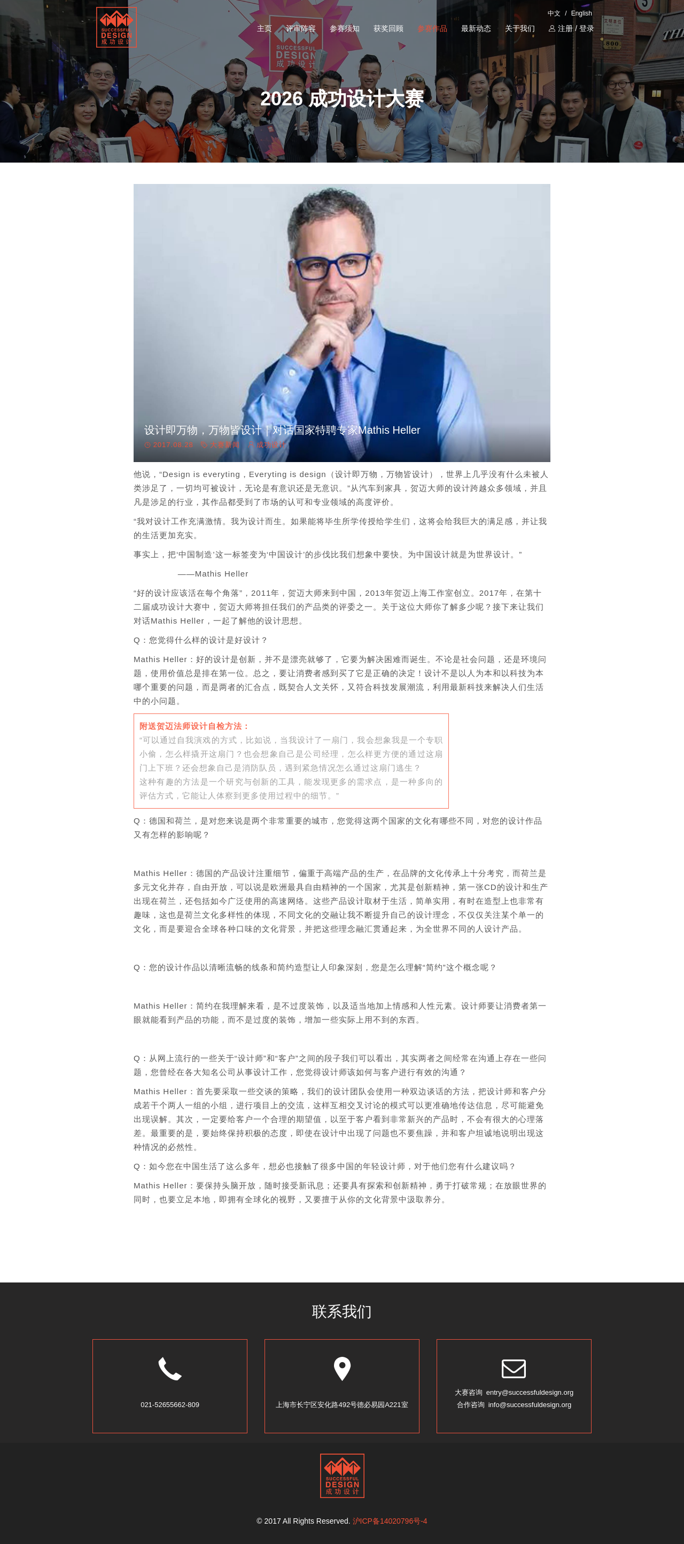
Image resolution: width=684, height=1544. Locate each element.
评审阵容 (301, 28)
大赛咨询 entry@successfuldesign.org (514, 1392)
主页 (264, 28)
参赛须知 (345, 28)
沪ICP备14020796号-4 (390, 1521)
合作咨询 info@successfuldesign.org (514, 1405)
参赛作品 (432, 28)
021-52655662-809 (170, 1405)
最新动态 (476, 28)
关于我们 (520, 28)
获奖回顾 (388, 28)
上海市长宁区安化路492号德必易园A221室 (342, 1405)
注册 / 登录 (571, 28)
